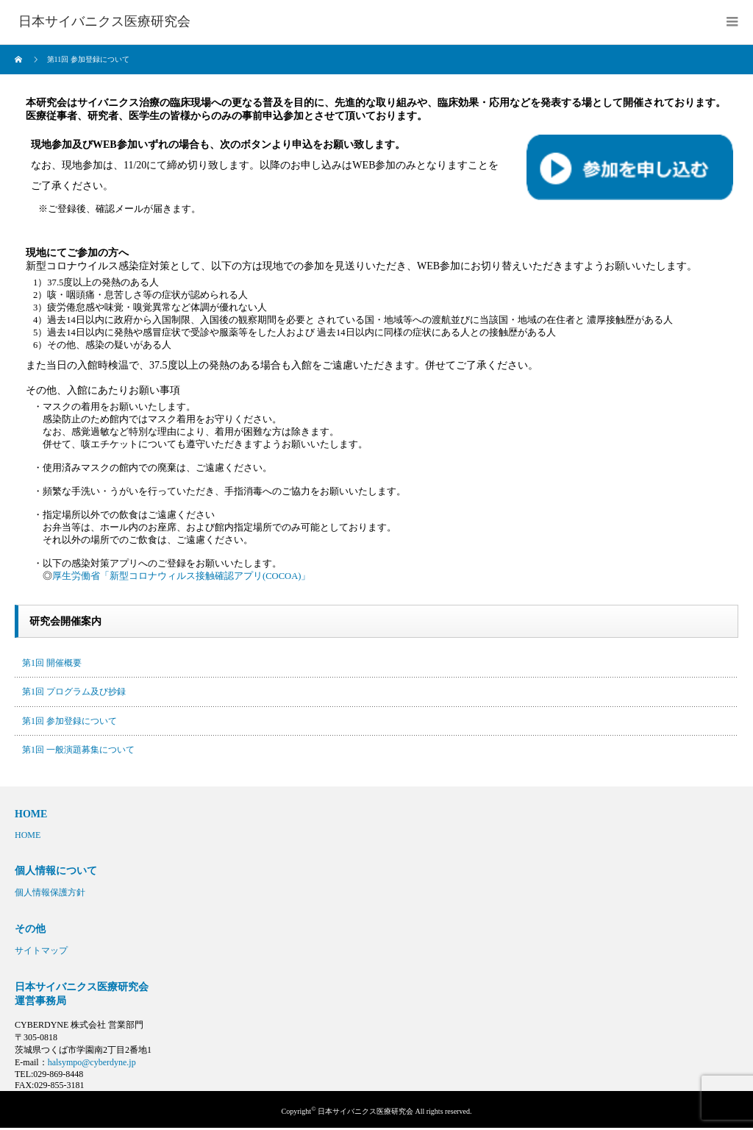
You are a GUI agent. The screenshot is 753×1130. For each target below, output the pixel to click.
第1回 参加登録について (69, 721)
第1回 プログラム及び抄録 (74, 691)
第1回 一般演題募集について (78, 750)
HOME (27, 835)
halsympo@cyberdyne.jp (92, 1062)
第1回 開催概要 (52, 663)
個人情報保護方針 (50, 892)
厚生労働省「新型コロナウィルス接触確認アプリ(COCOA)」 (181, 576)
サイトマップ (41, 950)
